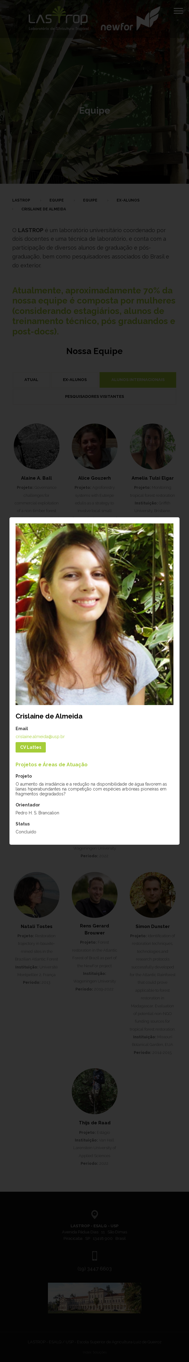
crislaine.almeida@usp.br (40, 736)
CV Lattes (30, 747)
